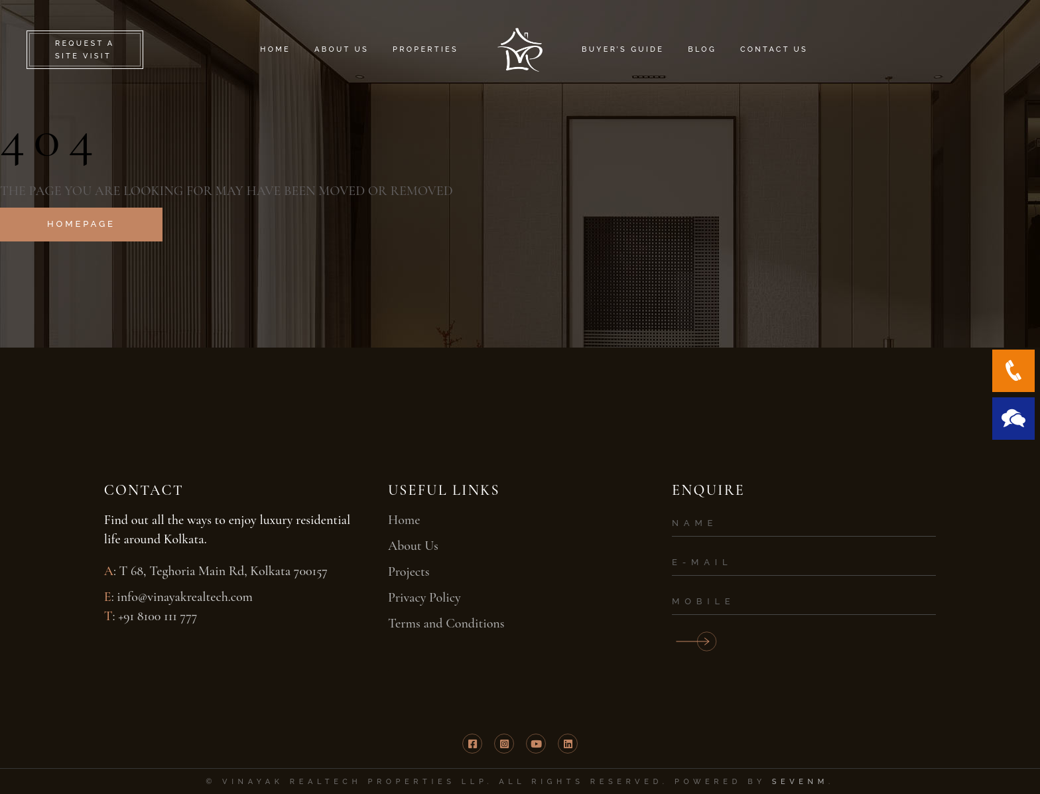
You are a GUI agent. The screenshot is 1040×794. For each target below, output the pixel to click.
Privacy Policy (424, 598)
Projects (409, 572)
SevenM (800, 781)
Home (404, 520)
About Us (413, 546)
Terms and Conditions (446, 623)
